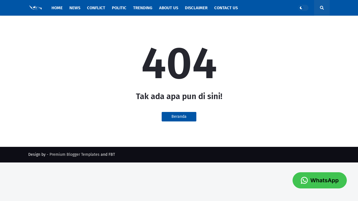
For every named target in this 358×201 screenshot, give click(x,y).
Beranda (179, 116)
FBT (112, 154)
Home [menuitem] (57, 7)
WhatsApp (320, 180)
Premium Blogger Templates (75, 154)
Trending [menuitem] (142, 7)
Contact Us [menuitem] (226, 7)
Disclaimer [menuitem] (196, 7)
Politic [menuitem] (119, 7)
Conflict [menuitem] (96, 7)
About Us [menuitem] (168, 7)
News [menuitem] (74, 7)
